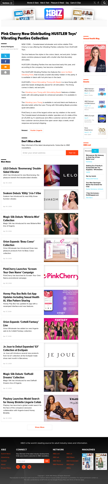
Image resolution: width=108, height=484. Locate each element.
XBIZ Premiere (58, 464)
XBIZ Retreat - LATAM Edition (89, 102)
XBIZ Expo (70, 464)
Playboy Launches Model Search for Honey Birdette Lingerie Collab (22, 400)
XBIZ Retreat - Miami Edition (89, 90)
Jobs (95, 151)
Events (86, 81)
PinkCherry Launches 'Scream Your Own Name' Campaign (20, 270)
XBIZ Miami (70, 457)
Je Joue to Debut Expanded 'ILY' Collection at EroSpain (21, 348)
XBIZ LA (69, 453)
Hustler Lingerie (36, 130)
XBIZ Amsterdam (72, 461)
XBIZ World (57, 461)
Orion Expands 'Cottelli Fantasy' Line (21, 323)
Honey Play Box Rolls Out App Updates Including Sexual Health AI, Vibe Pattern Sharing (21, 297)
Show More (39, 427)
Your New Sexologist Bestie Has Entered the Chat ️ (94, 185)
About (3, 464)
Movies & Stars (33, 3)
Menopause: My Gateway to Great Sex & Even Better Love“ (95, 157)
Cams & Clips (75, 3)
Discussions (88, 151)
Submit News (5, 453)
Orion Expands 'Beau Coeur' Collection (18, 243)
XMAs (68, 468)
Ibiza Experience (88, 129)
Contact (4, 461)
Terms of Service (75, 480)
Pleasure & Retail (57, 3)
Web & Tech (44, 3)
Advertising (5, 457)
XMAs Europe (89, 115)
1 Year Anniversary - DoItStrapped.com (93, 194)
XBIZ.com (56, 453)
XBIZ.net (87, 145)
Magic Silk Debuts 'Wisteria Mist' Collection (21, 218)
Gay (67, 3)
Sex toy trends (91, 176)
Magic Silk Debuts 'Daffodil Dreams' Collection (18, 375)
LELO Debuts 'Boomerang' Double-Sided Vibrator (22, 170)
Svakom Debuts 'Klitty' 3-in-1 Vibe (22, 193)
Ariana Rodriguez (7, 47)
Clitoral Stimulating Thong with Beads (46, 82)
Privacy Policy (6, 468)
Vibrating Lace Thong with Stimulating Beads (43, 92)
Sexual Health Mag (91, 38)
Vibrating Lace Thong (33, 102)
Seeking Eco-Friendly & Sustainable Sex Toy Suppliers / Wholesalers (94, 168)
